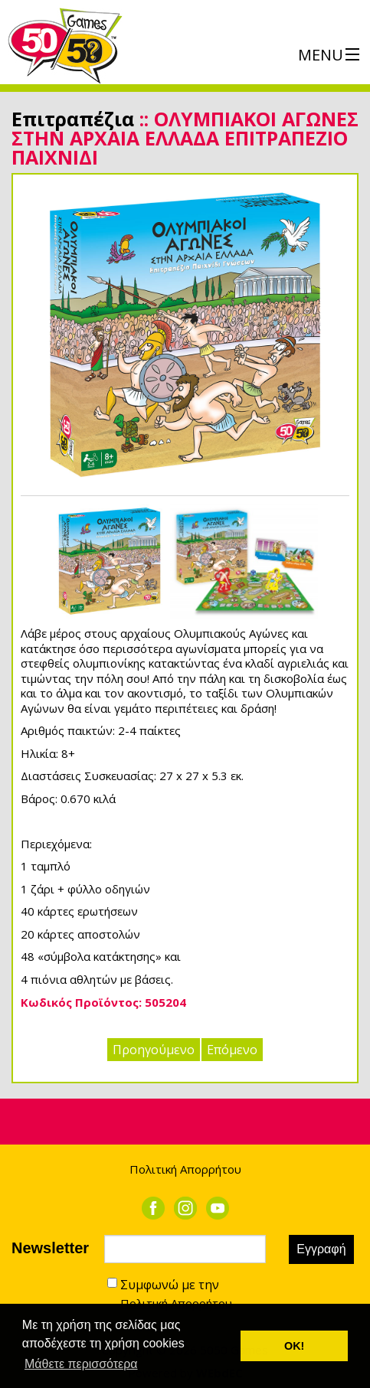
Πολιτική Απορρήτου (185, 1169)
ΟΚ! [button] (294, 1346)
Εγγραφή (320, 1249)
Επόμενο (232, 1049)
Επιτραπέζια (72, 119)
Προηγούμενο (154, 1049)
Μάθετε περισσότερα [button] (81, 1363)
